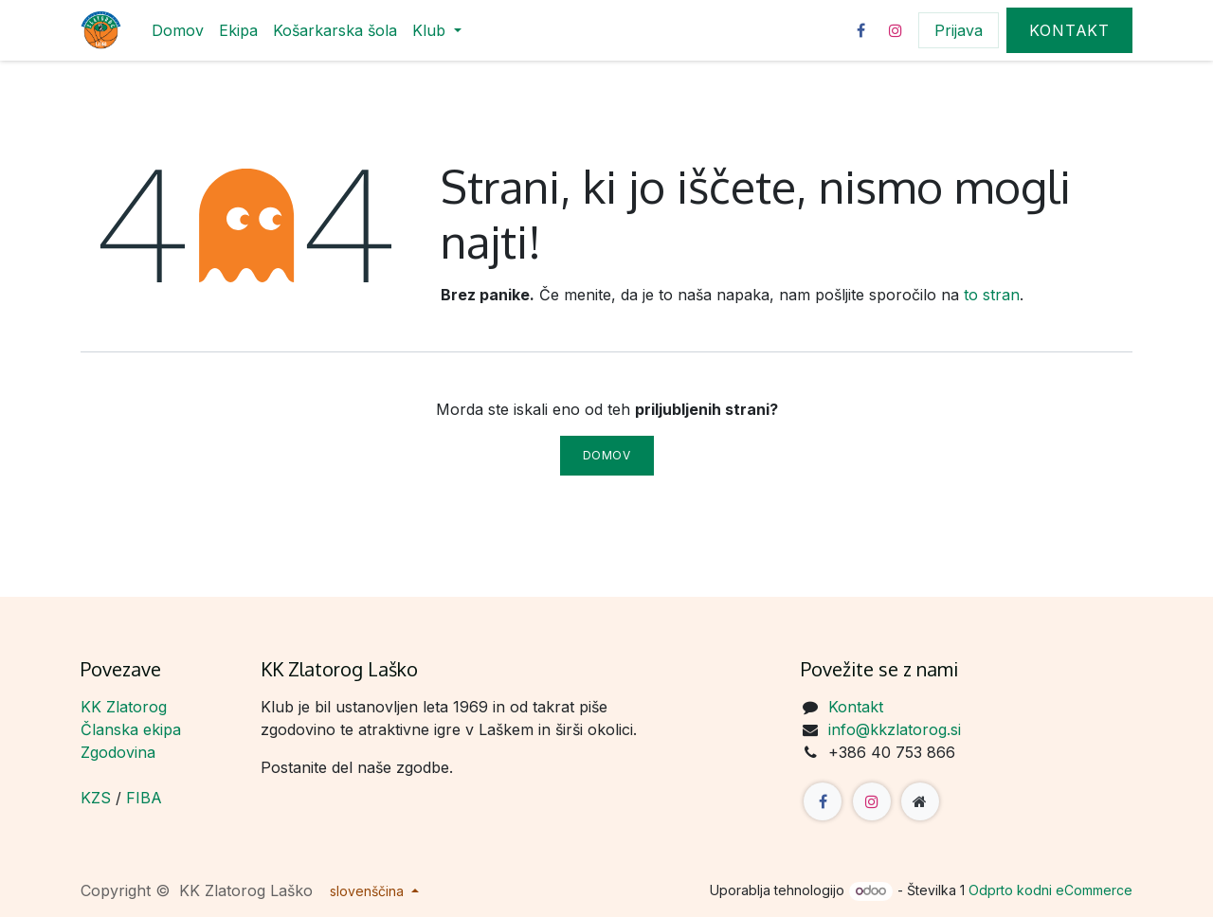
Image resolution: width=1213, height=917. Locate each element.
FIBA (144, 797)
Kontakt (1069, 30)
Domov (607, 455)
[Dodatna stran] (920, 801)
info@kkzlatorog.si (894, 729)
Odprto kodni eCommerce (1050, 890)
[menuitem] (177, 30)
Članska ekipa (131, 729)
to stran (992, 294)
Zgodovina (118, 752)
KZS (96, 797)
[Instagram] (895, 30)
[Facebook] (860, 30)
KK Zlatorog (124, 706)
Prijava (958, 30)
